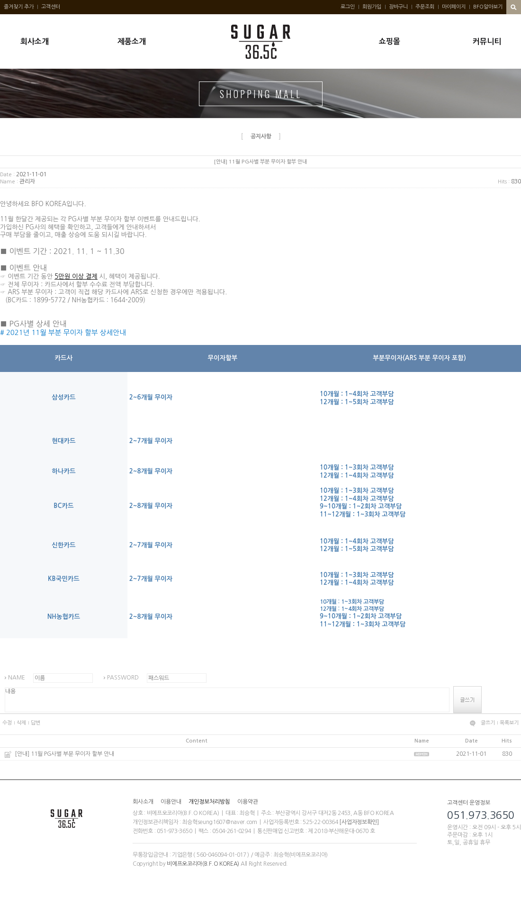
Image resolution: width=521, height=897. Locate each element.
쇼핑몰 (389, 41)
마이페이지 (454, 6)
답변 (35, 722)
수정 (7, 722)
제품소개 (131, 41)
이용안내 (171, 802)
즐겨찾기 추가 (19, 6)
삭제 (21, 722)
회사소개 (34, 41)
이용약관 (247, 802)
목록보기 (509, 722)
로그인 (348, 6)
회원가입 (371, 6)
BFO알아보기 (488, 6)
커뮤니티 (487, 41)
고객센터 (50, 6)
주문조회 (424, 6)
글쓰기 (488, 722)
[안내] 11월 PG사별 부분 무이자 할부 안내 (64, 754)
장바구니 (398, 6)
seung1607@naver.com (227, 822)
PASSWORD (123, 677)
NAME (16, 677)
